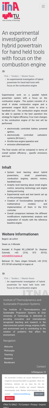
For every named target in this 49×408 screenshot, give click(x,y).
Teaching (8, 351)
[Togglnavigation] (43, 6)
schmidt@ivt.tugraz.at (12, 256)
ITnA (6, 76)
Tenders (15, 76)
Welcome (8, 343)
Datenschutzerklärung (22, 394)
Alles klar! (39, 394)
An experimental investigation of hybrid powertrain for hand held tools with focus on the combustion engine (25, 82)
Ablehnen (9, 398)
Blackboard (9, 359)
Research (8, 355)
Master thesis (28, 76)
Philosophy (9, 347)
